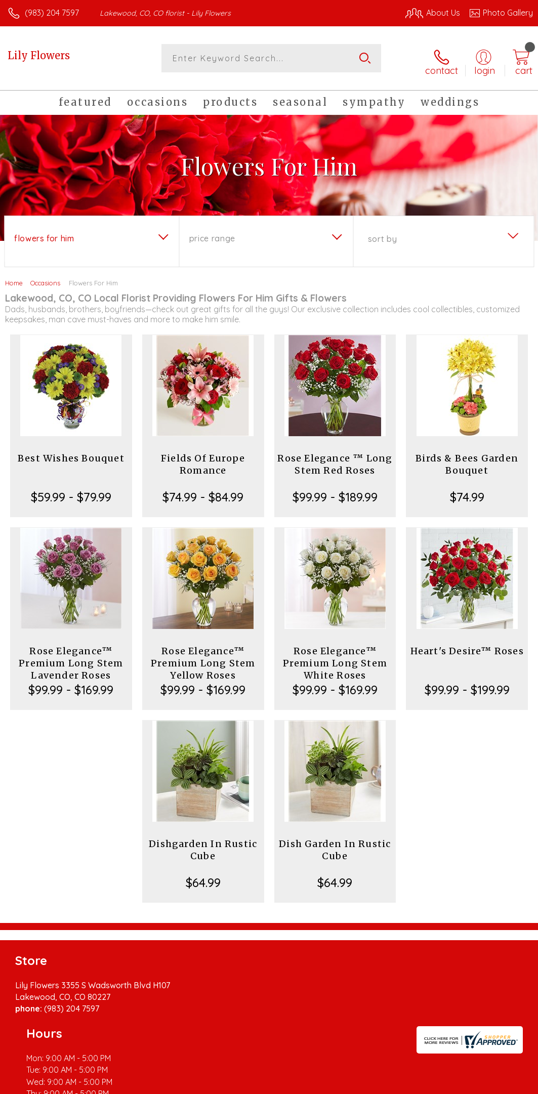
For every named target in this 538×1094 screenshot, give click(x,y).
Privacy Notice (361, 1083)
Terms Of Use (301, 1083)
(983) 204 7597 (52, 13)
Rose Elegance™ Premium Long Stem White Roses (335, 658)
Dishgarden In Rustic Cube (203, 844)
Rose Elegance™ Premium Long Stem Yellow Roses (203, 658)
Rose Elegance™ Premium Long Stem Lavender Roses (71, 658)
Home (14, 277)
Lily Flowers (39, 55)
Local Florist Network (433, 1083)
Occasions (45, 277)
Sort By (382, 233)
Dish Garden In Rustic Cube (335, 844)
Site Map (495, 1083)
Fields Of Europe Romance (203, 459)
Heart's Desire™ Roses (467, 645)
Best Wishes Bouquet (71, 452)
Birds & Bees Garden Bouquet (467, 459)
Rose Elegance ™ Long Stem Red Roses (334, 459)
